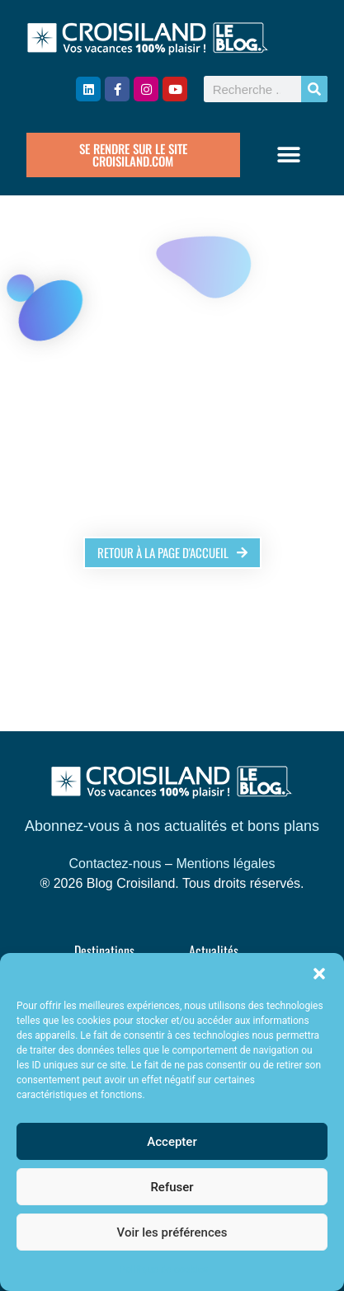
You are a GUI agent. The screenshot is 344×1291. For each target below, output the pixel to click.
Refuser (171, 1187)
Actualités (213, 950)
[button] (319, 973)
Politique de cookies (164, 1269)
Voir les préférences (172, 1232)
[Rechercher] (314, 89)
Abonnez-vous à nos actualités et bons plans (172, 826)
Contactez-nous (115, 864)
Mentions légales (225, 864)
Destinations (104, 950)
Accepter (171, 1141)
